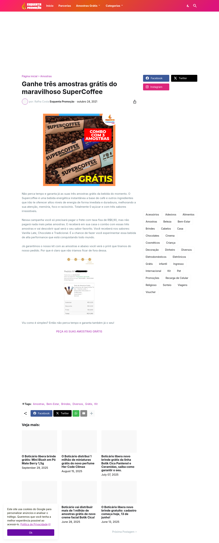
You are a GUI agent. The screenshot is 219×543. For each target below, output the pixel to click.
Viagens (182, 285)
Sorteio (167, 285)
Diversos (78, 403)
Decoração (152, 249)
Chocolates (152, 235)
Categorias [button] (113, 5)
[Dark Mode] (188, 6)
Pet (179, 270)
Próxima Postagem (123, 531)
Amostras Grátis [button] (86, 5)
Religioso (151, 285)
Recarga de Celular (176, 277)
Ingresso (178, 263)
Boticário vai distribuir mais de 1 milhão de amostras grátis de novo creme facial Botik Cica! (79, 512)
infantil (163, 263)
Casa (180, 228)
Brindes (65, 403)
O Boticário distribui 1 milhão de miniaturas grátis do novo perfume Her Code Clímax (78, 462)
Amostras (46, 76)
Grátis (88, 403)
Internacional (153, 270)
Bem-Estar (52, 403)
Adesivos (170, 214)
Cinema (170, 235)
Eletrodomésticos (156, 256)
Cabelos (166, 228)
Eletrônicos (179, 256)
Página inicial (30, 76)
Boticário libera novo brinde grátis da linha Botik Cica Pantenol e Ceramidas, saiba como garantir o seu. (117, 463)
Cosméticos (153, 242)
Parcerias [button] (64, 5)
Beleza (167, 221)
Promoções (152, 277)
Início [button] (50, 5)
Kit (96, 403)
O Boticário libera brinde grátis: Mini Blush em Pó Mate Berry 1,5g (39, 460)
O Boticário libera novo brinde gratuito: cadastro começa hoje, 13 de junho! (119, 512)
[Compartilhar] (134, 102)
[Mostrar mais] (91, 413)
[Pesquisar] (194, 6)
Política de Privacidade (34, 524)
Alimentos (188, 214)
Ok (30, 532)
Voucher (151, 292)
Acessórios (152, 214)
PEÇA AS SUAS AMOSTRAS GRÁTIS (79, 331)
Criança (170, 242)
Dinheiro (170, 249)
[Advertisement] (109, 43)
